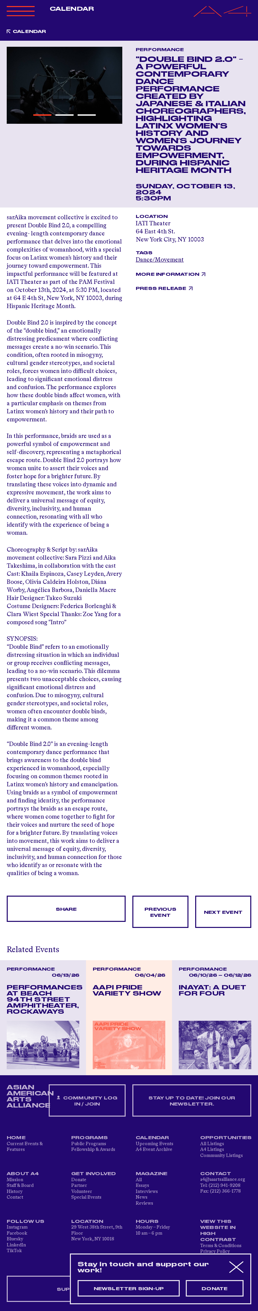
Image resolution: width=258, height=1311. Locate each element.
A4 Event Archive (154, 1149)
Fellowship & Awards (93, 1149)
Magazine (152, 1174)
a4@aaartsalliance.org (222, 1179)
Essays (142, 1185)
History (15, 1191)
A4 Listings (212, 1149)
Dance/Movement (160, 260)
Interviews (147, 1191)
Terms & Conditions (221, 1245)
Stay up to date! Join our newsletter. (191, 1101)
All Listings (212, 1143)
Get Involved (93, 1174)
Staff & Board (20, 1185)
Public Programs (88, 1143)
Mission (15, 1179)
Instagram (17, 1227)
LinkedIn (16, 1245)
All (139, 1179)
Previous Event (160, 912)
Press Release (161, 289)
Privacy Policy (215, 1251)
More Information (167, 274)
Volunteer (81, 1191)
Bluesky (15, 1239)
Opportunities (226, 1138)
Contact (15, 1197)
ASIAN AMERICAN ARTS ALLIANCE (30, 1096)
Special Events (86, 1197)
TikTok (14, 1250)
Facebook (17, 1233)
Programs (89, 1138)
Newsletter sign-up (129, 1289)
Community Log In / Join (87, 1101)
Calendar (72, 9)
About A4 (23, 1174)
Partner (79, 1185)
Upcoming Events (154, 1143)
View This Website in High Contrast (218, 1231)
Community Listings (221, 1155)
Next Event (223, 912)
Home (16, 1138)
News (141, 1197)
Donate (78, 1179)
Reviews (144, 1203)
